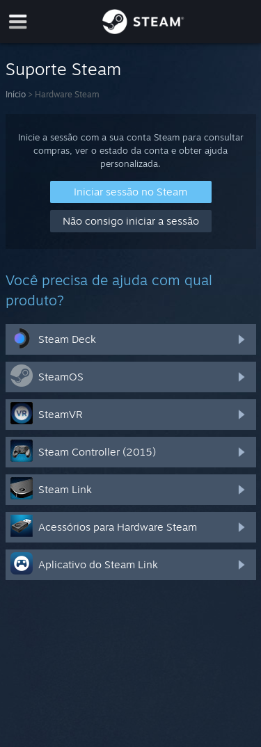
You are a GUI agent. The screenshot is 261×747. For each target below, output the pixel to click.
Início (16, 94)
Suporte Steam (63, 68)
